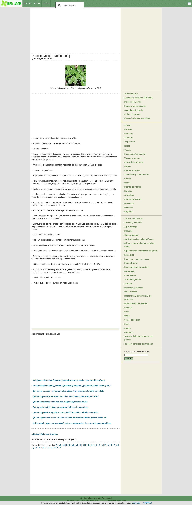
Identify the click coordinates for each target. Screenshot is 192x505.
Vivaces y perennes (133, 158)
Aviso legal (95, 498)
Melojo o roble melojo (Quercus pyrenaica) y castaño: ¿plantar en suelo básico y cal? (71, 386)
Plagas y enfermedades (135, 106)
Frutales (128, 129)
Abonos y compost (133, 223)
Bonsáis (128, 191)
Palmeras (128, 133)
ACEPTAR (147, 503)
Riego (127, 316)
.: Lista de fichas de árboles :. (45, 434)
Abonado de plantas (133, 218)
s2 (42, 448)
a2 (60, 445)
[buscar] (69, 5)
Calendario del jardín (133, 110)
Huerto (127, 183)
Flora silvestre (130, 263)
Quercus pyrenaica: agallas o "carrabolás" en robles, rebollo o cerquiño (65, 412)
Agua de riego (130, 227)
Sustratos (128, 332)
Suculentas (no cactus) (134, 154)
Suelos (127, 328)
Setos (127, 324)
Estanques (129, 255)
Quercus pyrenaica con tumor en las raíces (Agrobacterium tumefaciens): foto (68, 391)
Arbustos (128, 138)
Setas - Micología (132, 320)
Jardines (128, 283)
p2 (117, 445)
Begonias (128, 211)
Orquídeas (129, 195)
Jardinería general (132, 279)
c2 (73, 445)
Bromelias (129, 203)
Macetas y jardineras (133, 288)
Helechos (128, 207)
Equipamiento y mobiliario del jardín (140, 251)
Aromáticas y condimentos (136, 174)
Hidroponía (129, 271)
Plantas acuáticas (132, 170)
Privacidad (107, 498)
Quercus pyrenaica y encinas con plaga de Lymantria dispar (60, 402)
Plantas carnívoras (133, 199)
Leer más (136, 503)
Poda (126, 312)
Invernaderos (130, 275)
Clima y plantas (131, 235)
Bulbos (127, 166)
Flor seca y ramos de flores (136, 259)
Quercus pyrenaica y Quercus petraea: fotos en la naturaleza (60, 407)
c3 (77, 445)
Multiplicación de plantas (135, 303)
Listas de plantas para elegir (137, 118)
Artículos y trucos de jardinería (138, 98)
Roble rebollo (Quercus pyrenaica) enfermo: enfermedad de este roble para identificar (72, 423)
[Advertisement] (75, 30)
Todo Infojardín (131, 94)
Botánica (128, 231)
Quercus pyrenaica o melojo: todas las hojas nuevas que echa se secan (65, 396)
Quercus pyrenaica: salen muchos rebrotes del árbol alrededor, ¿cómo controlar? (70, 418)
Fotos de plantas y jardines (136, 267)
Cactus (127, 150)
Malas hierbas (130, 292)
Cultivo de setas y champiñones (139, 239)
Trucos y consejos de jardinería (138, 344)
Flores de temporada (133, 162)
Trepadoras (129, 142)
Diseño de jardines (132, 102)
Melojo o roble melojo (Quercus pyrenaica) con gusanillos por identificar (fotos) (69, 380)
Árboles (128, 125)
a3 (63, 445)
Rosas (127, 146)
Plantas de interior (132, 187)
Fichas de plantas (132, 114)
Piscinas (128, 307)
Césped (127, 179)
